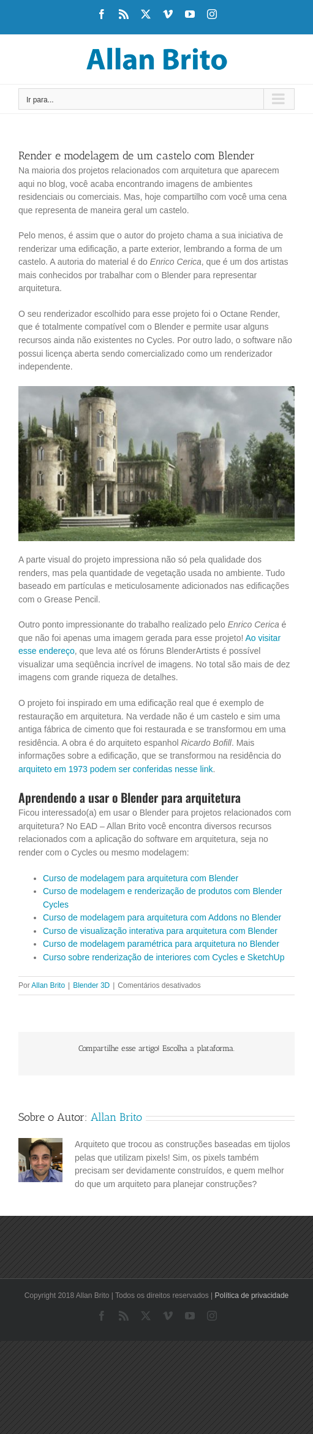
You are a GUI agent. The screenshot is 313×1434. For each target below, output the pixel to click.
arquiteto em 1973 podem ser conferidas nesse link (115, 769)
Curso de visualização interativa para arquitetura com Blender (160, 931)
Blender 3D (91, 985)
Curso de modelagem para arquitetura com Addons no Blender (162, 917)
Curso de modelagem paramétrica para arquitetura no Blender (161, 944)
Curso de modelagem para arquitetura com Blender (140, 878)
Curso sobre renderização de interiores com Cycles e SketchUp (164, 957)
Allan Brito (48, 985)
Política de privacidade (252, 1295)
